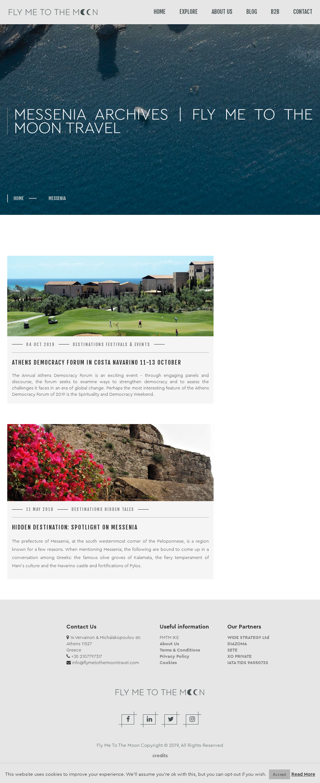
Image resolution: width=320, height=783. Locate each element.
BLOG (251, 11)
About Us (169, 643)
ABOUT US (222, 11)
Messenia (57, 198)
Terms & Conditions (180, 650)
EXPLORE (189, 11)
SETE (232, 650)
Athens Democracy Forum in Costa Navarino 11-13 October (96, 362)
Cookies (168, 662)
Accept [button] (279, 774)
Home (19, 198)
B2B (275, 11)
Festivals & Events (128, 344)
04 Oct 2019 (40, 344)
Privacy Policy (174, 656)
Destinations (88, 344)
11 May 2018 (40, 509)
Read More (303, 774)
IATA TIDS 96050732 (247, 662)
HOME (160, 11)
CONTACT (302, 11)
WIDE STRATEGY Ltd (248, 637)
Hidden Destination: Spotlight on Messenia (75, 527)
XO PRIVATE (239, 656)
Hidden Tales (119, 509)
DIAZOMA (237, 643)
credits (160, 755)
